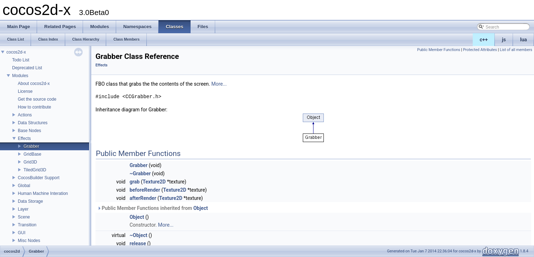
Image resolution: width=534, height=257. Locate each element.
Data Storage (30, 201)
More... (219, 84)
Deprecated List (27, 67)
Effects (24, 138)
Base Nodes (29, 130)
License (25, 91)
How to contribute (34, 107)
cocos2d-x (16, 52)
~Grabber (140, 173)
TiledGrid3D (35, 169)
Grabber (31, 146)
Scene (24, 217)
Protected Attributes (480, 49)
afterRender (143, 198)
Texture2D (154, 182)
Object (200, 208)
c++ (484, 39)
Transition (27, 224)
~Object (138, 235)
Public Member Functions (438, 49)
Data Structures (32, 122)
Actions (25, 114)
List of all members (516, 49)
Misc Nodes (29, 240)
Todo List (20, 59)
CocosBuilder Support (38, 177)
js (504, 39)
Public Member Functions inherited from (152, 208)
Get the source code (37, 99)
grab (135, 182)
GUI (21, 232)
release (138, 243)
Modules (20, 75)
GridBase (32, 154)
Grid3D (30, 162)
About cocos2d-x (34, 83)
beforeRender (145, 190)
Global (24, 185)
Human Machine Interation (43, 193)
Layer (23, 209)
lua (523, 39)
